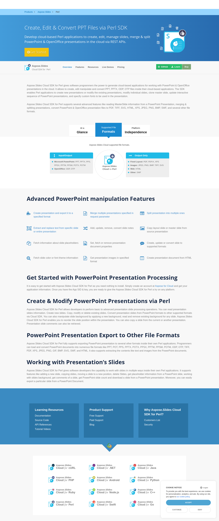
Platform (139, 130)
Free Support (96, 415)
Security (148, 424)
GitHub (162, 67)
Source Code (42, 419)
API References (43, 424)
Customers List (152, 419)
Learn (175, 67)
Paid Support (96, 419)
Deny (200, 510)
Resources (93, 67)
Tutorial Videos (43, 428)
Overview (67, 67)
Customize (177, 510)
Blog (92, 424)
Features (79, 67)
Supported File (108, 129)
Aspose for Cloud (164, 285)
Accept (188, 502)
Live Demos (108, 67)
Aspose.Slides (66, 466)
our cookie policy (183, 497)
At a (79, 130)
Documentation (43, 415)
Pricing (120, 67)
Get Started (38, 52)
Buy (186, 67)
